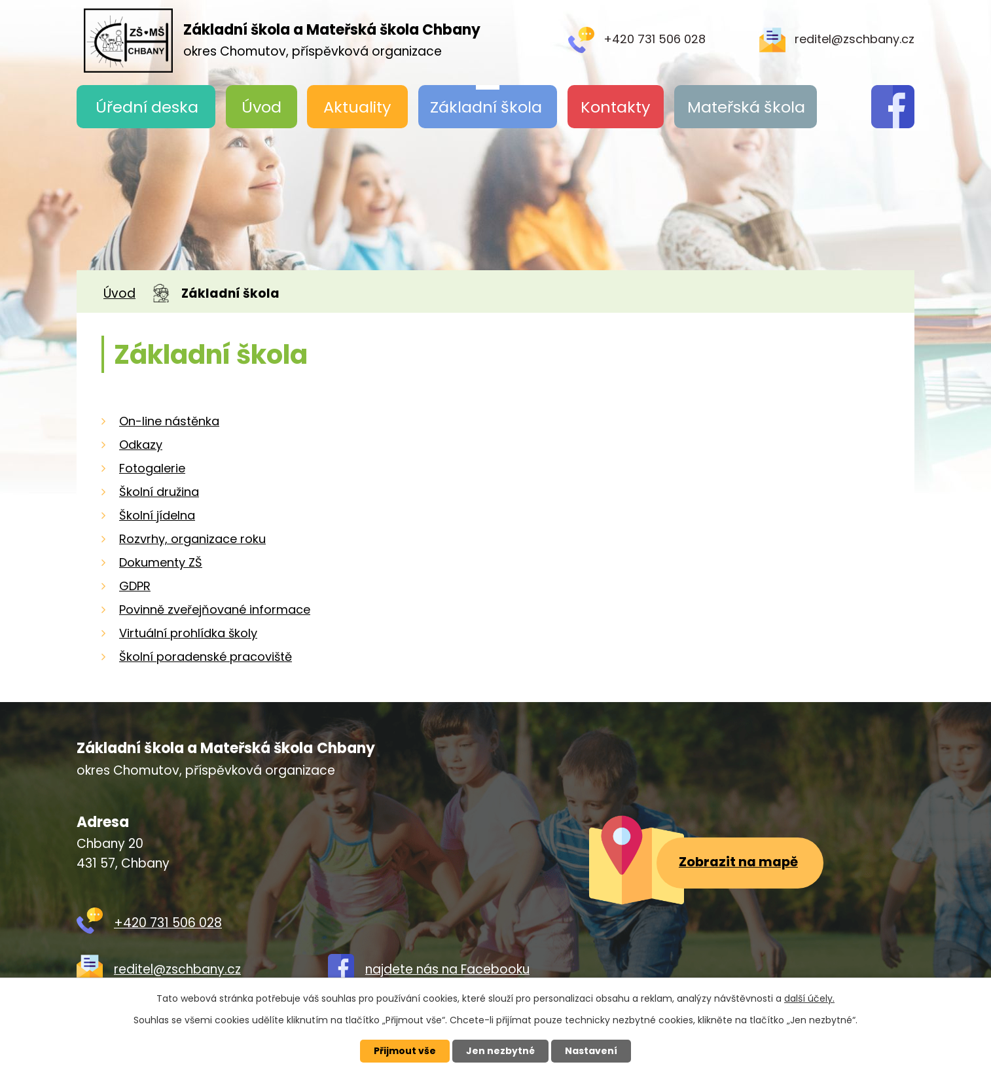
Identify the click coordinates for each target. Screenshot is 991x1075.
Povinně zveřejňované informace (214, 609)
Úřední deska (147, 107)
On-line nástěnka (169, 421)
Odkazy (140, 444)
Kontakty (616, 107)
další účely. (809, 998)
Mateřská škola (746, 107)
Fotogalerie (152, 468)
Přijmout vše (405, 1050)
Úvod (261, 107)
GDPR (135, 586)
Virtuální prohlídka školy (188, 633)
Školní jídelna (157, 515)
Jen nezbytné (500, 1050)
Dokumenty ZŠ (160, 562)
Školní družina (159, 492)
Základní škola (486, 107)
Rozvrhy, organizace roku (192, 539)
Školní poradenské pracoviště (205, 656)
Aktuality (357, 107)
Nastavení (591, 1050)
